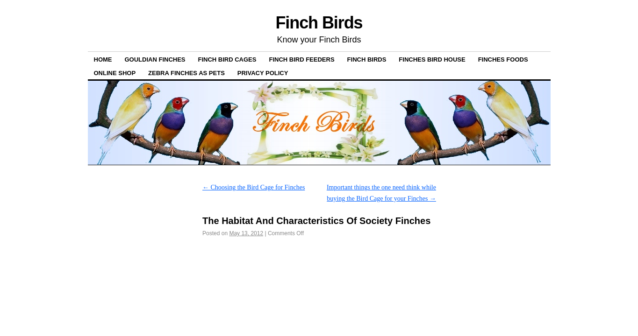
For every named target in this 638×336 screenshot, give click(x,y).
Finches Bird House (432, 59)
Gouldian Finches (155, 59)
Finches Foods (503, 59)
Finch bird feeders (301, 59)
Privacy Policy (262, 73)
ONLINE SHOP (115, 73)
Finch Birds (318, 22)
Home (103, 59)
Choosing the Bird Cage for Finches (253, 187)
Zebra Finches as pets (186, 73)
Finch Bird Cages (227, 59)
